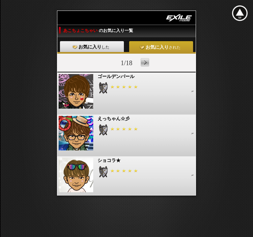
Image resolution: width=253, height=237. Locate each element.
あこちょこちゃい (80, 30)
